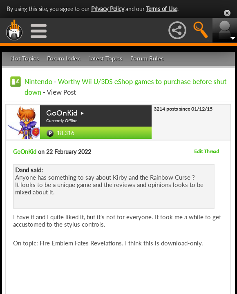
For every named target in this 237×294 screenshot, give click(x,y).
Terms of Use (161, 8)
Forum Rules (146, 58)
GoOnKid (62, 113)
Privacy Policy (107, 8)
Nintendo (38, 81)
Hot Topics (24, 58)
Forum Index (63, 58)
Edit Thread (206, 151)
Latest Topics (105, 58)
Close (227, 13)
